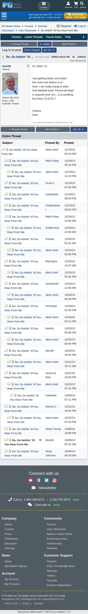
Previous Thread (18, 44)
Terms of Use (11, 603)
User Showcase (27, 30)
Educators (11, 543)
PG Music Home (11, 26)
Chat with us (43, 504)
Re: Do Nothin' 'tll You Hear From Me (31, 56)
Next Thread (69, 44)
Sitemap (10, 548)
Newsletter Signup (16, 566)
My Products (12, 584)
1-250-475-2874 (54, 17)
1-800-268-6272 (38, 17)
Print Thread (32, 50)
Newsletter (47, 488)
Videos (51, 575)
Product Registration (59, 585)
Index (44, 44)
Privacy (25, 603)
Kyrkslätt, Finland (10, 103)
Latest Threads (34, 37)
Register (64, 26)
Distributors (11, 538)
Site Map (38, 603)
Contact (9, 529)
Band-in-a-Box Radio (59, 533)
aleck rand (42, 57)
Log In (80, 26)
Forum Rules (54, 37)
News (8, 561)
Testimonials (54, 543)
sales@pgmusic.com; (31, 599)
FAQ (67, 37)
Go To (49, 50)
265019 (82, 57)
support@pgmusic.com (53, 599)
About (8, 524)
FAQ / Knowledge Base (61, 566)
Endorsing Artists (57, 538)
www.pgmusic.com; (11, 599)
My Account (12, 579)
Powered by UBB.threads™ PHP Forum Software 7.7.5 (44, 612)
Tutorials (52, 580)
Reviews (52, 548)
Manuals (52, 570)
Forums (29, 26)
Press (8, 533)
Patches (52, 561)
